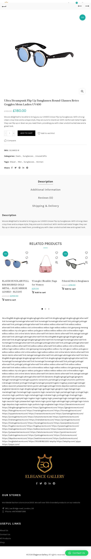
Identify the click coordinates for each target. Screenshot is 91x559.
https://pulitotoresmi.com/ (65, 438)
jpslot (35, 386)
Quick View (26, 262)
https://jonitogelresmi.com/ (67, 420)
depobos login (13, 404)
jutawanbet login (27, 401)
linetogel (32, 383)
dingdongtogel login (33, 389)
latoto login (40, 401)
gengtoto (79, 377)
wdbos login (49, 327)
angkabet (6, 389)
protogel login (82, 392)
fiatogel (5, 380)
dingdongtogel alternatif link (40, 318)
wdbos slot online (29, 327)
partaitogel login (67, 392)
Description (45, 181)
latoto (27, 333)
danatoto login (17, 389)
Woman (39, 162)
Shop (2, 542)
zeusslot (12, 386)
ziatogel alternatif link (44, 355)
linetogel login (76, 395)
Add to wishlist (48, 133)
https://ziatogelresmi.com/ (14, 429)
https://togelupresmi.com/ (39, 426)
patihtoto (80, 380)
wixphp (53, 441)
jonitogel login (63, 395)
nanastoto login (53, 392)
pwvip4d (49, 383)
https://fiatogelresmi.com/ (14, 410)
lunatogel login (8, 398)
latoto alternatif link (40, 333)
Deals (18, 156)
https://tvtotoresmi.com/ (65, 435)
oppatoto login (38, 392)
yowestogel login (60, 398)
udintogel (19, 337)
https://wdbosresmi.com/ (38, 429)
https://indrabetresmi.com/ (41, 420)
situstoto (71, 380)
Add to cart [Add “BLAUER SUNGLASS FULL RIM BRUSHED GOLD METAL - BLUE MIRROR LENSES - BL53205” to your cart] (10, 300)
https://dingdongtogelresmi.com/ (17, 407)
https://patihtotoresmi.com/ (66, 417)
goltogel (70, 377)
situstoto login (8, 395)
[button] (76, 553)
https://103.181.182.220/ (39, 441)
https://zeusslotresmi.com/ (63, 429)
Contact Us (5, 534)
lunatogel (40, 383)
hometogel (10, 321)
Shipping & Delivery (45, 205)
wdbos (46, 324)
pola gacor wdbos (42, 330)
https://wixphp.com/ (65, 441)
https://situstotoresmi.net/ (40, 417)
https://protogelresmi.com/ (14, 417)
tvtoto (58, 386)
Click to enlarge (82, 91)
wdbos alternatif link (59, 324)
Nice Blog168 (7, 318)
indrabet (15, 383)
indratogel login (37, 395)
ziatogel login (74, 398)
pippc (78, 441)
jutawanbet (21, 386)
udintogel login (63, 401)
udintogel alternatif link (34, 337)
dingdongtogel (20, 318)
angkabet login (52, 404)
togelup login (46, 398)
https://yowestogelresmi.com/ (65, 426)
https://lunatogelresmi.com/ (41, 423)
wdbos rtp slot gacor (17, 330)
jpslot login (51, 401)
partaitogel (53, 380)
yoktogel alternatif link (33, 324)
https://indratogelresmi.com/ (15, 420)
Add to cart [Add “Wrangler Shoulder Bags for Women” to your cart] (40, 292)
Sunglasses (28, 156)
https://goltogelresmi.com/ (45, 407)
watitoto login (26, 404)
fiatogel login (74, 389)
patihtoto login (22, 395)
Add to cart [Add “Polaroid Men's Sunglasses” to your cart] (70, 289)
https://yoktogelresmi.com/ (40, 435)
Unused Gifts (41, 156)
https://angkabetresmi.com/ (15, 441)
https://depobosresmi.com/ (14, 438)
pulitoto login (39, 404)
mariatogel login (9, 392)
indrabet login (50, 395)
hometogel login (24, 392)
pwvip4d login (22, 398)
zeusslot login (13, 401)
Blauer (13, 162)
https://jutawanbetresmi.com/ (16, 432)
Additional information (46, 189)
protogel (63, 380)
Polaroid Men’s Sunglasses (75, 281)
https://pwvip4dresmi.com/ (66, 423)
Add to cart (26, 133)
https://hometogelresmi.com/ (67, 410)
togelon (56, 383)
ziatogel (77, 333)
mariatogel (14, 380)
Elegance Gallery (40, 555)
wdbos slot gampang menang (74, 327)
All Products (5, 538)
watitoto (74, 386)
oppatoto (33, 380)
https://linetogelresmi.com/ (14, 423)
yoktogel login (76, 401)
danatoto (49, 377)
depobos (66, 386)
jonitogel (24, 383)
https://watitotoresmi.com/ (40, 438)
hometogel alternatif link (27, 321)
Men (20, 162)
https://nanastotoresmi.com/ (42, 413)
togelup (63, 383)
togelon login (34, 398)
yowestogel (72, 383)
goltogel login (49, 389)
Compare (11, 140)
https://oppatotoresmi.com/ (15, 413)
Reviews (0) (45, 197)
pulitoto (81, 386)
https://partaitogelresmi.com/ (69, 413)
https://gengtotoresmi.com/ (71, 407)
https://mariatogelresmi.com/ (40, 410)
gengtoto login (61, 389)
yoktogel (75, 321)
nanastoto (43, 380)
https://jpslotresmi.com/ (65, 432)
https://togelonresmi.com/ (14, 426)
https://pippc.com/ (11, 444)
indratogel (6, 383)
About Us (4, 530)
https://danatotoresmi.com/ (72, 404)
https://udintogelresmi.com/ (15, 435)
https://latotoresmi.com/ (41, 432)
